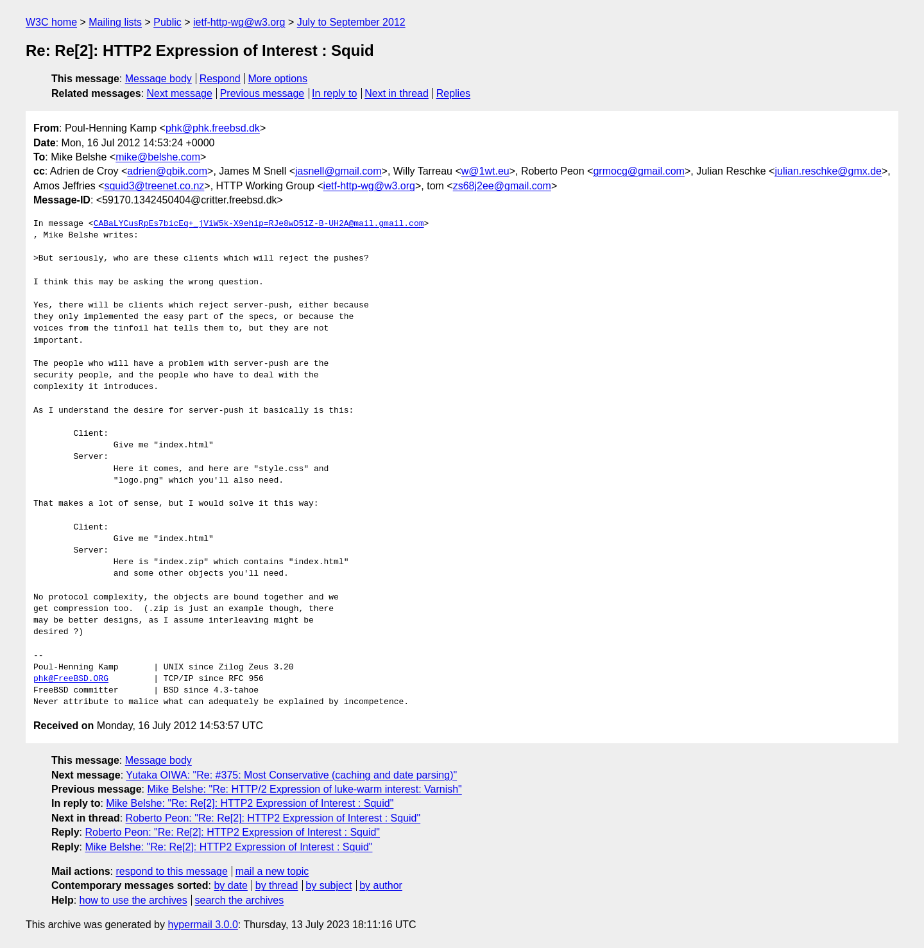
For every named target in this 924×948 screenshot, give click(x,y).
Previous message (262, 93)
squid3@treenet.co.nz (154, 185)
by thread (276, 885)
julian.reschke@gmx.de (828, 171)
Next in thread (396, 93)
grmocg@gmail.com (639, 171)
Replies (453, 93)
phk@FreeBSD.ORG (70, 679)
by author (380, 885)
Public (167, 22)
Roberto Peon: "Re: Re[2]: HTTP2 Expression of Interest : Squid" (273, 818)
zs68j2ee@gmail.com (502, 185)
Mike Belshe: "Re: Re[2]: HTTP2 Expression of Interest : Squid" (249, 803)
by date (230, 885)
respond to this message (171, 871)
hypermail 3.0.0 (202, 924)
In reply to (334, 93)
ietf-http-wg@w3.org (239, 22)
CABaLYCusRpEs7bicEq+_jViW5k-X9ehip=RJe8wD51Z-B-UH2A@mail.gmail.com (259, 224)
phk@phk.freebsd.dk (213, 128)
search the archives (239, 900)
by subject (328, 885)
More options (278, 78)
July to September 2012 (351, 22)
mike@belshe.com (158, 156)
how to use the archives (133, 900)
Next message (179, 93)
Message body (158, 78)
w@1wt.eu (485, 171)
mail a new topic (272, 871)
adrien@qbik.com (167, 171)
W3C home (51, 22)
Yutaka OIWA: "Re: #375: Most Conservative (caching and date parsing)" (291, 775)
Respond (220, 78)
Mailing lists (115, 22)
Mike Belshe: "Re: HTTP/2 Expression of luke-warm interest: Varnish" (304, 789)
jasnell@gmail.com (338, 171)
